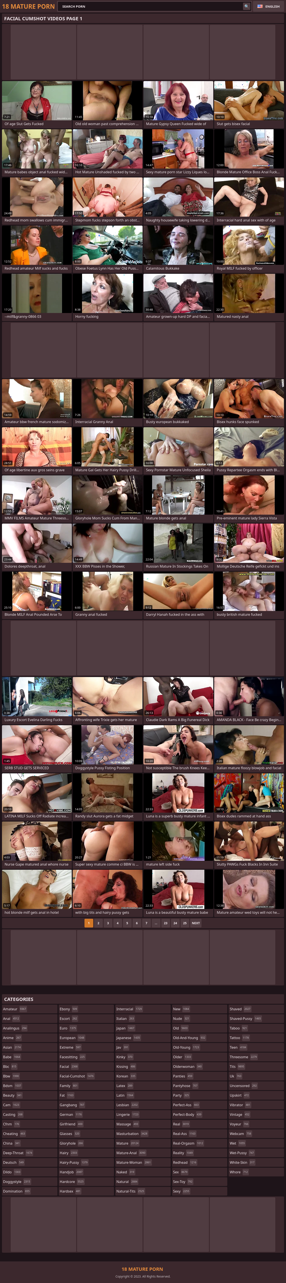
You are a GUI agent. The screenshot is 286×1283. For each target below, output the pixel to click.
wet (238, 1143)
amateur (15, 1009)
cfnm (11, 1124)
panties (183, 1076)
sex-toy (183, 1181)
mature (128, 1143)
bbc (10, 1066)
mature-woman (134, 1162)
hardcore (72, 1181)
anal (11, 1018)
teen (238, 1047)
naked (125, 1172)
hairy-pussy (74, 1162)
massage (127, 1124)
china (12, 1143)
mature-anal (131, 1153)
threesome (244, 1057)
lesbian (127, 1105)
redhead (185, 1162)
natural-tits (130, 1191)
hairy (69, 1153)
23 (165, 923)
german (71, 1114)
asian (12, 1047)
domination (17, 1191)
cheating (14, 1133)
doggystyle (17, 1181)
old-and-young (189, 1038)
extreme (71, 1047)
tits (237, 1066)
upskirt (240, 1095)
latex (124, 1085)
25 (185, 923)
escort (69, 1018)
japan (125, 1028)
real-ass (184, 1133)
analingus (15, 1028)
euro (68, 1028)
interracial (129, 1009)
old (181, 1028)
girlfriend (72, 1124)
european (72, 1038)
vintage (240, 1114)
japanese (128, 1038)
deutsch (14, 1162)
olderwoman (188, 1066)
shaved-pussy (246, 1018)
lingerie (128, 1114)
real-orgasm (188, 1143)
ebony (69, 1009)
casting (13, 1114)
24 (175, 923)
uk (236, 1076)
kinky (124, 1057)
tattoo (240, 1038)
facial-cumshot (77, 1076)
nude (181, 1018)
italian (125, 1018)
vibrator (240, 1105)
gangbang (72, 1105)
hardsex (71, 1191)
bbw (11, 1076)
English (272, 6)
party (181, 1095)
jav (122, 1047)
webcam (241, 1133)
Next (196, 923)
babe (12, 1057)
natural (127, 1181)
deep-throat (18, 1153)
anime (12, 1038)
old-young (186, 1047)
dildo (12, 1172)
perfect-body (187, 1114)
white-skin (242, 1162)
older (182, 1057)
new (181, 1009)
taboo (239, 1028)
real (181, 1124)
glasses (70, 1133)
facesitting (73, 1057)
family (69, 1085)
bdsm (12, 1085)
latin (125, 1095)
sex (181, 1172)
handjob (72, 1172)
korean (126, 1076)
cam (11, 1105)
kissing (126, 1066)
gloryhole (72, 1143)
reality (183, 1153)
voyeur (239, 1124)
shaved (240, 1009)
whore (239, 1172)
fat (67, 1095)
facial (69, 1066)
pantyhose (186, 1085)
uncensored (244, 1085)
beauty (13, 1095)
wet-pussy (242, 1153)
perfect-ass (186, 1105)
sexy (181, 1191)
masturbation (132, 1133)
